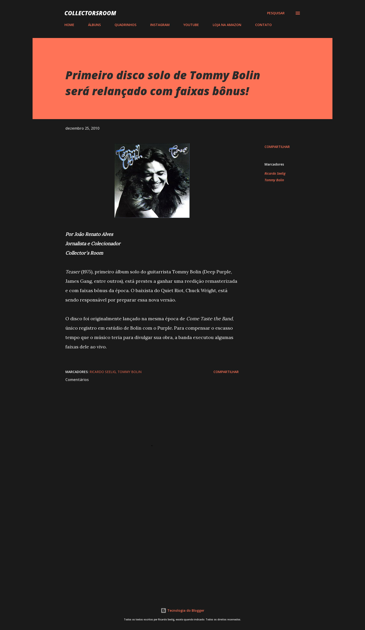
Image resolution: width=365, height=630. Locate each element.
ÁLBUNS (94, 25)
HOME (69, 25)
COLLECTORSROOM (90, 13)
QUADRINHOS (125, 25)
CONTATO (263, 25)
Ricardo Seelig (274, 173)
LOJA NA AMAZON (227, 25)
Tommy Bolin (274, 180)
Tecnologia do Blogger (182, 610)
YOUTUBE (191, 25)
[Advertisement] (144, 537)
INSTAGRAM (160, 25)
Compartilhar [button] (277, 146)
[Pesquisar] (276, 13)
